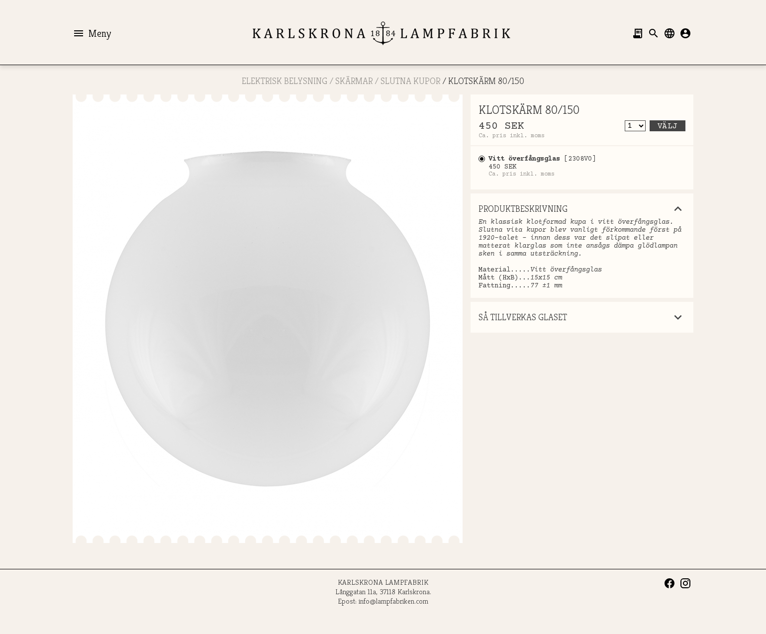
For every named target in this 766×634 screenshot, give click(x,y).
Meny (92, 33)
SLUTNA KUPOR (410, 81)
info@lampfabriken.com (393, 601)
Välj (667, 126)
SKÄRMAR (354, 81)
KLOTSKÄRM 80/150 (486, 81)
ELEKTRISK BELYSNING (284, 81)
